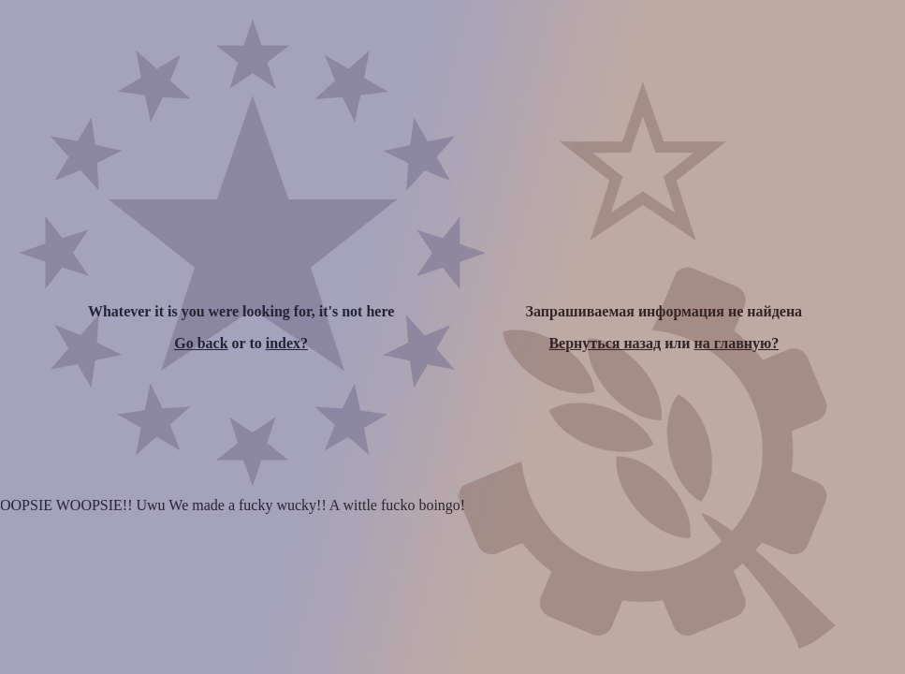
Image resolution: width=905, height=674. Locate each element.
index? (287, 343)
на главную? (737, 343)
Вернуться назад (604, 343)
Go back (200, 343)
